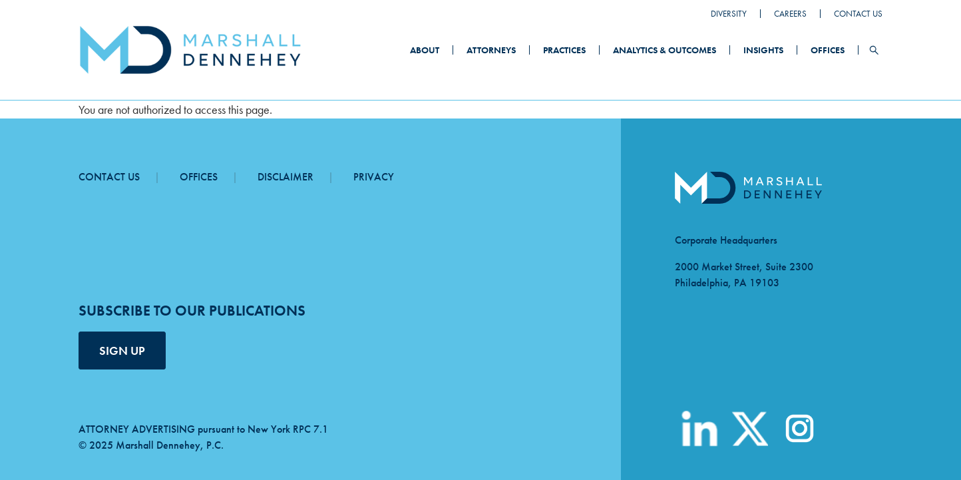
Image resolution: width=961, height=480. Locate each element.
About (424, 50)
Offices (828, 50)
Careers (790, 13)
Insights (763, 50)
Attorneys (491, 50)
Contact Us (858, 13)
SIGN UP (122, 350)
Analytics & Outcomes (664, 50)
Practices (564, 50)
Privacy (373, 177)
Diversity (729, 13)
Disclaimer (285, 177)
